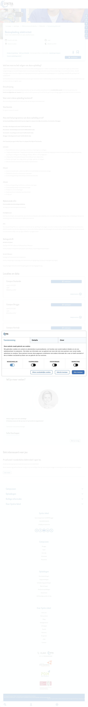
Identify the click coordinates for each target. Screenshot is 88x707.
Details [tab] (35, 340)
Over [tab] (62, 340)
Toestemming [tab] (9, 340)
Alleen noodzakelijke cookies (41, 372)
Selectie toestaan (62, 372)
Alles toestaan (78, 372)
